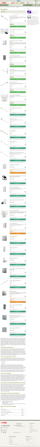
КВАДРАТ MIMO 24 (13, 291)
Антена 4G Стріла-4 (13, 82)
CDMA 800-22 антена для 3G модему (16, 152)
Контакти (31, 432)
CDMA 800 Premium (13, 118)
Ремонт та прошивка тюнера (33, 430)
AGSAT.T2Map (11, 443)
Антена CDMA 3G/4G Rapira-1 (15, 280)
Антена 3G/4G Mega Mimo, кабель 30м (16, 199)
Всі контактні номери (5, 427)
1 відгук (10, 21)
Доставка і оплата (32, 429)
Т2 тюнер (27, 441)
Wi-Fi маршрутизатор (3, 360)
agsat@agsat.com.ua (5, 429)
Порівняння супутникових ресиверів (13, 444)
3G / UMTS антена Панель (14, 164)
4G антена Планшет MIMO (14, 55)
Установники (10, 441)
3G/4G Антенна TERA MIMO (14, 95)
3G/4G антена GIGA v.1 (13, 247)
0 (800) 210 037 (6, 425)
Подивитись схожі (18, 114)
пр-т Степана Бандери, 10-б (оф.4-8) (20, 426)
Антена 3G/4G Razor (13, 223)
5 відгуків (10, 228)
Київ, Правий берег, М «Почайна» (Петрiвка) (19, 425)
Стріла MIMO (11, 69)
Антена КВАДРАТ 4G (13, 236)
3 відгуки (10, 99)
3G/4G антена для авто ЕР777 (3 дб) (16, 29)
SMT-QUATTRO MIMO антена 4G (15, 315)
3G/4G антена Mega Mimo (14, 187)
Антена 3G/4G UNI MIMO (14, 210)
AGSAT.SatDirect (11, 442)
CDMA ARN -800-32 (13, 141)
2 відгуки (10, 192)
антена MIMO (18, 366)
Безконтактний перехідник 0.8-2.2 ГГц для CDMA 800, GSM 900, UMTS (17, 176)
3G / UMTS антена (12, 130)
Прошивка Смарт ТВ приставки (34, 431)
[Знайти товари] (16, 5)
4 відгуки (10, 47)
